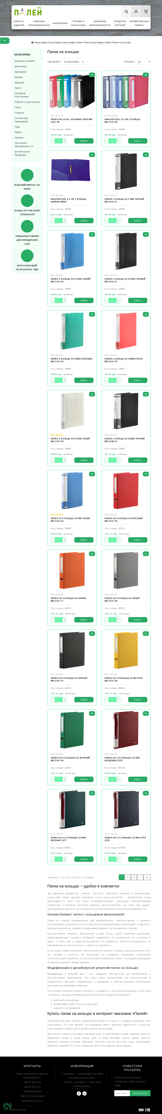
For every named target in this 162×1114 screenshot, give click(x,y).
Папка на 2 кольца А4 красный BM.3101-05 (124, 519)
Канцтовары (60, 23)
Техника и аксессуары (78, 23)
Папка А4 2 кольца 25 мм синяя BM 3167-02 (70, 519)
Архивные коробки (25, 61)
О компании (68, 1073)
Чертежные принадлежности (24, 144)
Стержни (19, 112)
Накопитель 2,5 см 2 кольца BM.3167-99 (122, 120)
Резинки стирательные (27, 101)
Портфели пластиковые (22, 95)
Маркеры (19, 82)
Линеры (19, 77)
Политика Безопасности (82, 1077)
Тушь (17, 126)
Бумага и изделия (19, 23)
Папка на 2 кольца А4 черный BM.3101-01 (69, 679)
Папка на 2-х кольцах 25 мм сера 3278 (125, 839)
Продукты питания (120, 23)
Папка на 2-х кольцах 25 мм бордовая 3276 (122, 759)
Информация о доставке (90, 1073)
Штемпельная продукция (22, 153)
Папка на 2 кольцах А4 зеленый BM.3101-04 (70, 759)
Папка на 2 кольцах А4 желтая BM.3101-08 (124, 679)
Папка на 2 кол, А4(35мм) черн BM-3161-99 (72, 120)
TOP (7, 1106)
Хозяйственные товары (139, 23)
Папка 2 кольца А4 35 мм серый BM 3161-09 (70, 440)
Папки (18, 87)
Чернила (19, 137)
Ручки (18, 107)
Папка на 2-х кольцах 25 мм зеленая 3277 (68, 839)
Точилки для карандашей (21, 120)
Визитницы (20, 66)
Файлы (18, 132)
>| (147, 877)
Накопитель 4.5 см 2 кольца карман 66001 (68, 200)
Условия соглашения (74, 1082)
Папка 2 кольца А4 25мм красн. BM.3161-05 (124, 360)
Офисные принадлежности (39, 23)
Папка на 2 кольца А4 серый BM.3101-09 (122, 599)
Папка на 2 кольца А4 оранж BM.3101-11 (68, 599)
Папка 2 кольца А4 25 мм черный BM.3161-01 (125, 280)
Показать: (129, 61)
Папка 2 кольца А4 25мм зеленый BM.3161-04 (71, 360)
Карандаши (21, 71)
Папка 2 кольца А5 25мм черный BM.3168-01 (125, 440)
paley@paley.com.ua (32, 1100)
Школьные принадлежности (100, 23)
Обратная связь (82, 1086)
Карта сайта (95, 1082)
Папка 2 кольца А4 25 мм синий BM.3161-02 (70, 280)
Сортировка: (54, 61)
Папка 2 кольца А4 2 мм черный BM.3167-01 (124, 200)
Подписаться (140, 1093)
